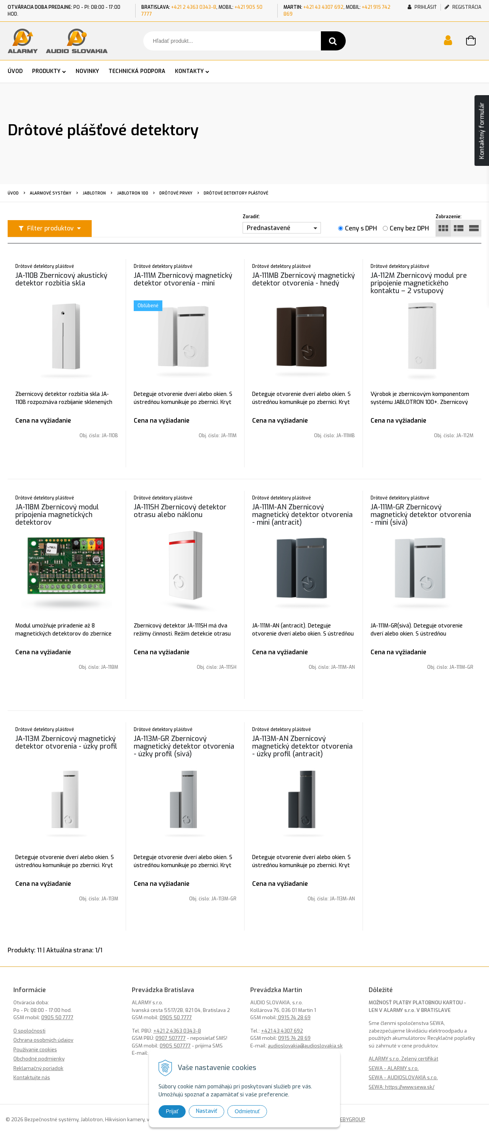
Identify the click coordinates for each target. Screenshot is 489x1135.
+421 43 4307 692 (323, 7)
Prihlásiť (422, 7)
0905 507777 (175, 1046)
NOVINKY (87, 71)
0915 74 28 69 (294, 1017)
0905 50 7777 (57, 1017)
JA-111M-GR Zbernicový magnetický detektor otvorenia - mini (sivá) (421, 515)
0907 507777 (170, 1038)
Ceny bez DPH (409, 228)
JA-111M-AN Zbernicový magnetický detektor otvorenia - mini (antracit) (302, 515)
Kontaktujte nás (31, 1077)
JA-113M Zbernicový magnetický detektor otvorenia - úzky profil (66, 742)
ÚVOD (15, 71)
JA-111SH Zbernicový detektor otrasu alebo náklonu (180, 511)
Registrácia (463, 7)
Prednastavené (268, 228)
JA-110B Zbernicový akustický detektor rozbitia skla (61, 279)
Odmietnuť (247, 1111)
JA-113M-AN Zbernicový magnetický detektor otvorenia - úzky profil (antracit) (302, 746)
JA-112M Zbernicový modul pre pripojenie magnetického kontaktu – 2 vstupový (419, 283)
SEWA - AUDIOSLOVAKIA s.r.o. (403, 1077)
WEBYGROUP (350, 1119)
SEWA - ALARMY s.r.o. (394, 1068)
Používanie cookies (35, 1049)
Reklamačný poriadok (38, 1068)
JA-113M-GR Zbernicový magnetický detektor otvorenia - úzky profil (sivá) (184, 746)
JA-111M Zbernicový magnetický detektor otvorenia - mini (183, 279)
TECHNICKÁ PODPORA (136, 71)
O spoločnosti (29, 1031)
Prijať (172, 1111)
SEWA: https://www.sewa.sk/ (401, 1087)
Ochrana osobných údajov (43, 1040)
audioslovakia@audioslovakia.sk (305, 1046)
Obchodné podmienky (39, 1059)
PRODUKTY (46, 71)
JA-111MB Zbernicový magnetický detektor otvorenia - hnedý (303, 279)
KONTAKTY (189, 71)
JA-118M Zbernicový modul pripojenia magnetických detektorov (57, 515)
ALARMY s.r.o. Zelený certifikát (403, 1059)
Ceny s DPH (361, 228)
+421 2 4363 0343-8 (193, 7)
